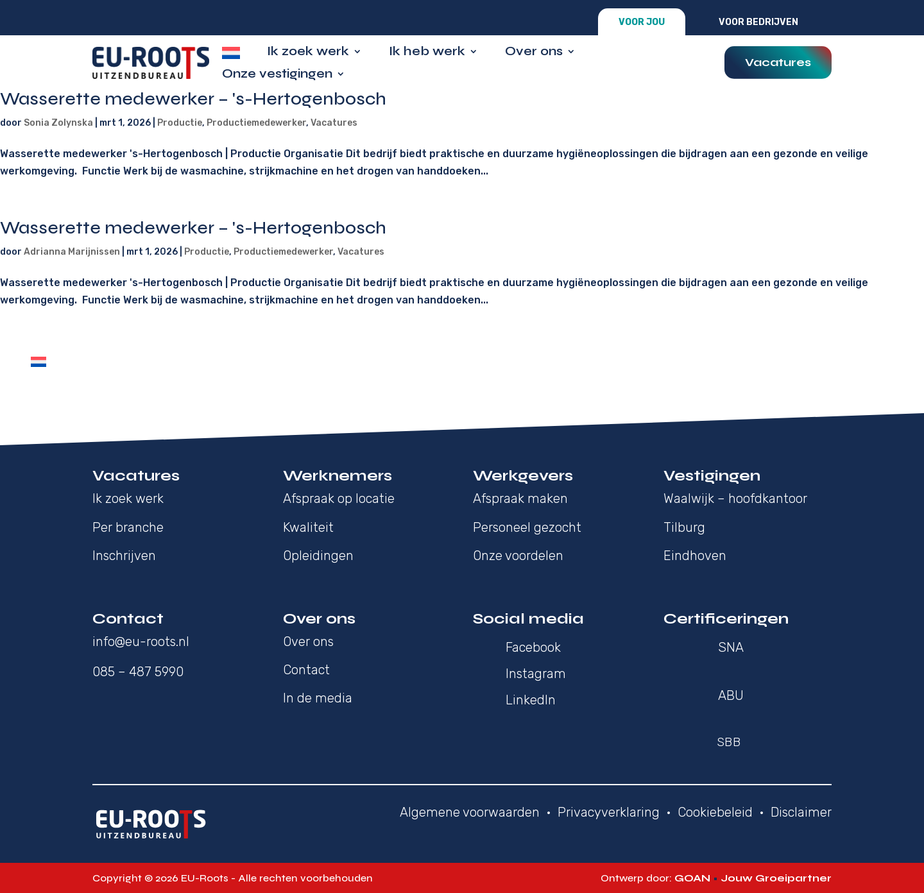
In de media (317, 698)
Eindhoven (694, 555)
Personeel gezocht (527, 527)
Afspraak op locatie (339, 498)
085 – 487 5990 (138, 671)
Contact (306, 669)
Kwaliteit (308, 527)
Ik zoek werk (308, 53)
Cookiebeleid (715, 812)
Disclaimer (801, 812)
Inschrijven (124, 555)
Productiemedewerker (256, 122)
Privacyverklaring (609, 812)
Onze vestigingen (277, 75)
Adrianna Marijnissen (72, 251)
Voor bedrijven (758, 22)
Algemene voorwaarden (470, 812)
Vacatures (778, 62)
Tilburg (684, 527)
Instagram (536, 673)
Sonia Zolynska (58, 122)
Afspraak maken (520, 498)
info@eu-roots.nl (140, 641)
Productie (179, 122)
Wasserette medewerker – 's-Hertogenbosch (193, 99)
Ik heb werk (427, 53)
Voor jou (642, 22)
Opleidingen (318, 555)
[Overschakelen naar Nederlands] (38, 362)
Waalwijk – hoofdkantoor (735, 498)
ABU (731, 695)
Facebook (533, 647)
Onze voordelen (518, 555)
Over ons (534, 53)
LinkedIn (531, 700)
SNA (731, 647)
